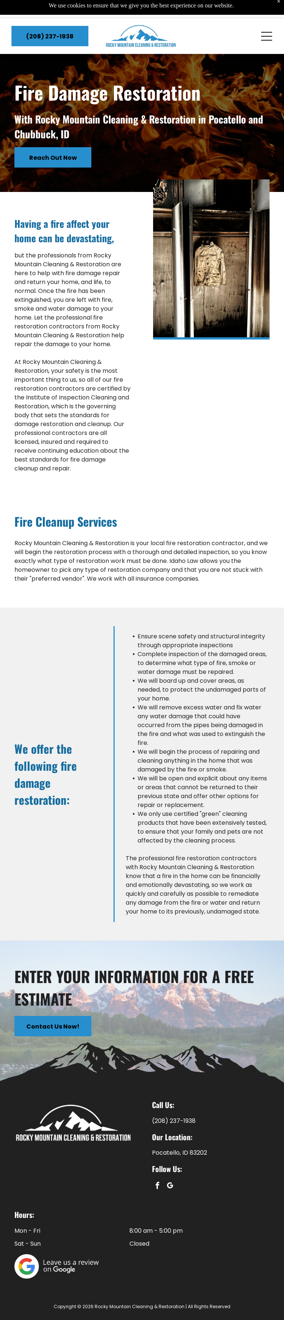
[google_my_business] (170, 1186)
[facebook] (157, 1186)
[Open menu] (266, 17)
